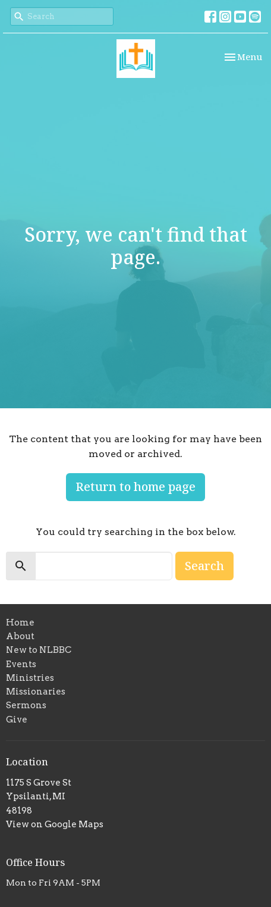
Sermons (26, 705)
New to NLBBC (38, 650)
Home (20, 622)
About (20, 636)
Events (21, 664)
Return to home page (135, 486)
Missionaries (35, 691)
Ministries (30, 678)
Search (204, 566)
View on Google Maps (54, 824)
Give (16, 719)
